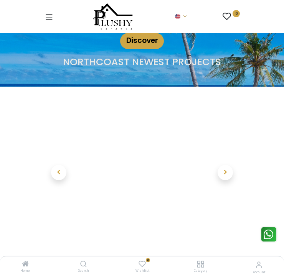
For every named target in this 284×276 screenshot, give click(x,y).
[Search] (83, 264)
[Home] (25, 264)
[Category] (200, 264)
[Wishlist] (142, 264)
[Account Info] (259, 264)
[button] (59, 172)
